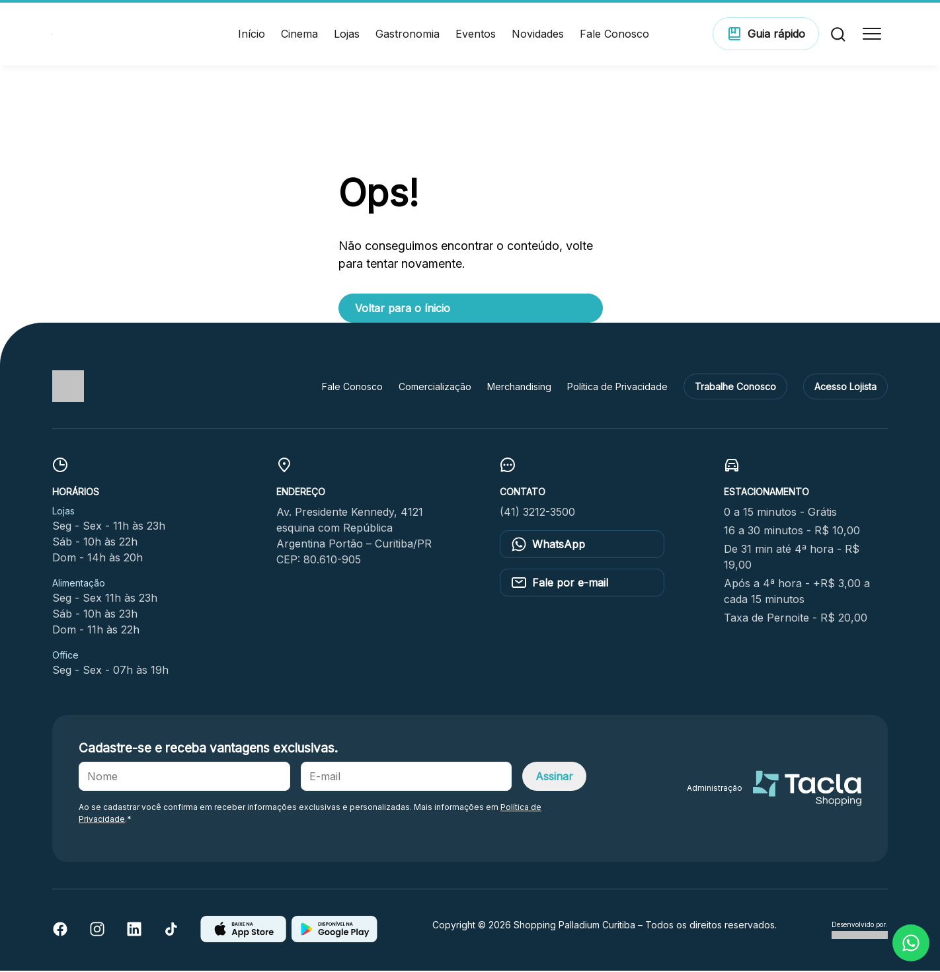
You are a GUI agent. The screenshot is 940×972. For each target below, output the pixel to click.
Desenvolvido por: (860, 931)
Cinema (299, 34)
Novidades (538, 34)
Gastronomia (407, 34)
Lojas (347, 34)
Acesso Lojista (845, 387)
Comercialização (435, 387)
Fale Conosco (614, 34)
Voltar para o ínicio (402, 308)
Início (251, 34)
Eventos (475, 34)
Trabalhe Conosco (735, 387)
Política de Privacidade (617, 387)
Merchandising (519, 387)
